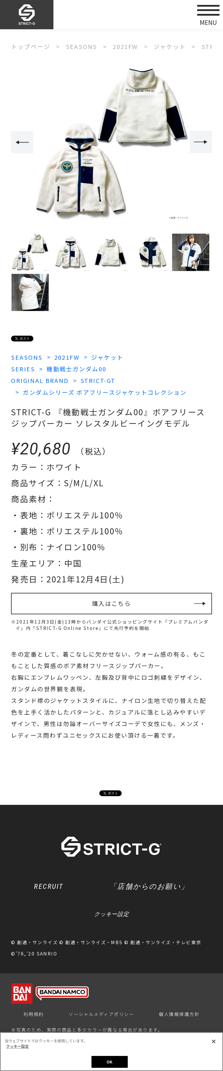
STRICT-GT (98, 380)
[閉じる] (213, 1043)
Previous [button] (22, 142)
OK (109, 1063)
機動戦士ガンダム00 (76, 369)
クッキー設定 (111, 914)
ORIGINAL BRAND (40, 380)
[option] (111, 142)
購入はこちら (111, 603)
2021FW (67, 357)
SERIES (23, 369)
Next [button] (201, 142)
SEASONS (26, 357)
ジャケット (107, 357)
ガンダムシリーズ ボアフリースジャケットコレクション (105, 392)
